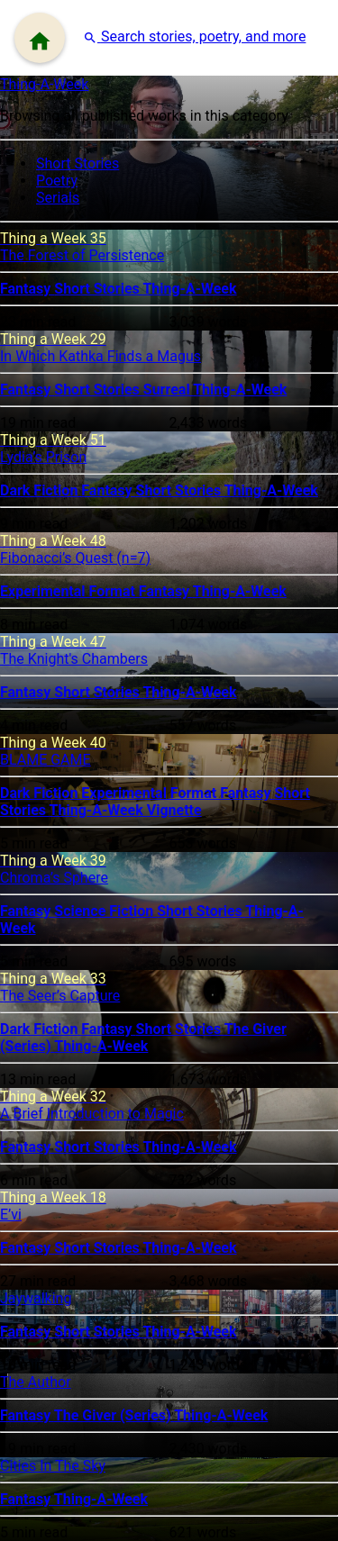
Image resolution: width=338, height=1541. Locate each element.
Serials (57, 197)
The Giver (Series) (114, 1415)
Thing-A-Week (44, 84)
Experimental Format (69, 591)
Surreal (168, 389)
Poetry (57, 180)
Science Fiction (105, 911)
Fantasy (27, 288)
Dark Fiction (40, 490)
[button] (194, 36)
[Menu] (39, 38)
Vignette (174, 810)
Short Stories (77, 163)
